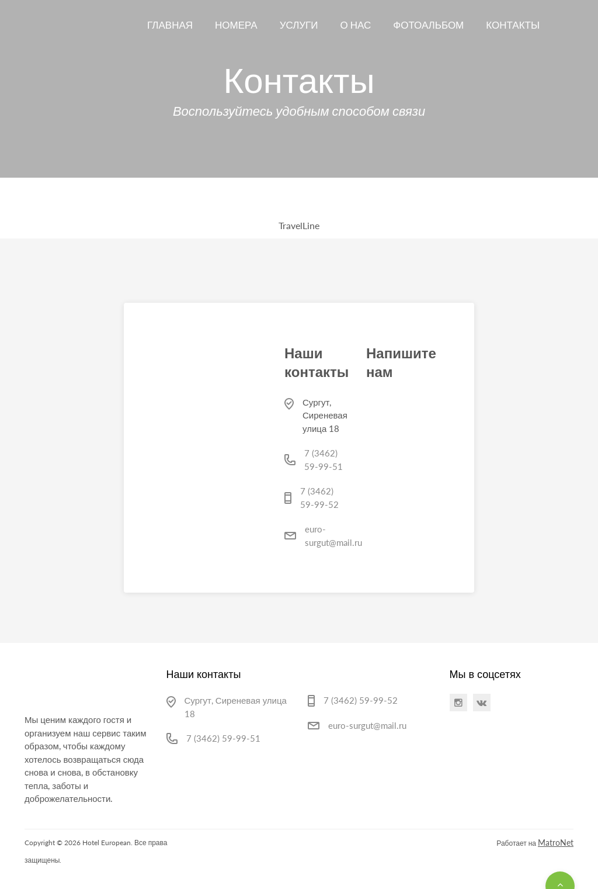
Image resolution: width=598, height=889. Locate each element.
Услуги (299, 25)
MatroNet (555, 843)
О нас (355, 25)
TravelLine (299, 225)
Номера (236, 25)
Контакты (513, 25)
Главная (170, 25)
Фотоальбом (428, 25)
